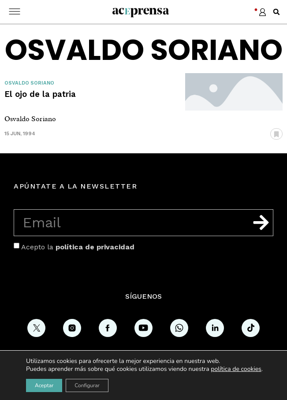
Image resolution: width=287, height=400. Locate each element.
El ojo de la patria (40, 94)
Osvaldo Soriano (29, 83)
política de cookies (236, 369)
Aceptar (44, 385)
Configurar (87, 385)
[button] (276, 12)
